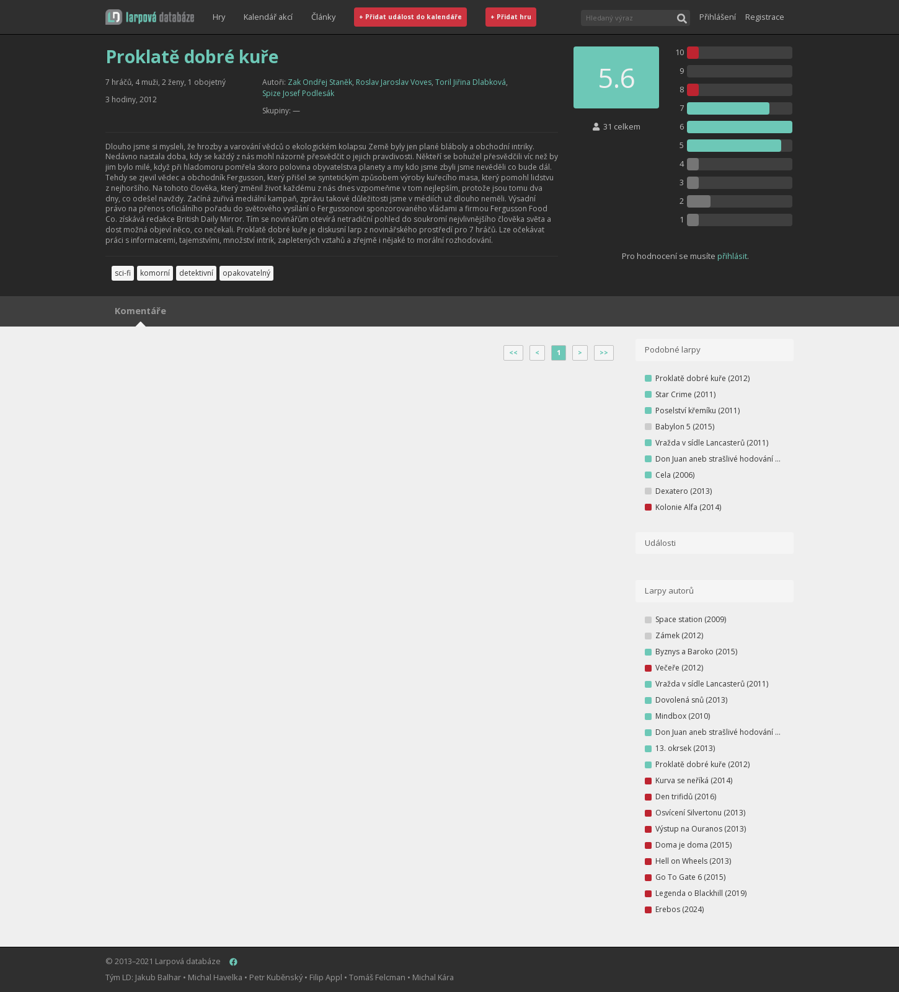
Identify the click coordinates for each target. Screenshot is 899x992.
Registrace (764, 16)
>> (604, 352)
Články (323, 16)
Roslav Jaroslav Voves (394, 82)
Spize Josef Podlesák (298, 93)
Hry (219, 16)
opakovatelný (246, 273)
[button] (149, 17)
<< (513, 352)
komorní (155, 273)
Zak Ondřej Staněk (320, 82)
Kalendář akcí (268, 16)
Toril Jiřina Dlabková (470, 82)
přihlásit (732, 255)
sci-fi (123, 273)
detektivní (196, 273)
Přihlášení (717, 16)
